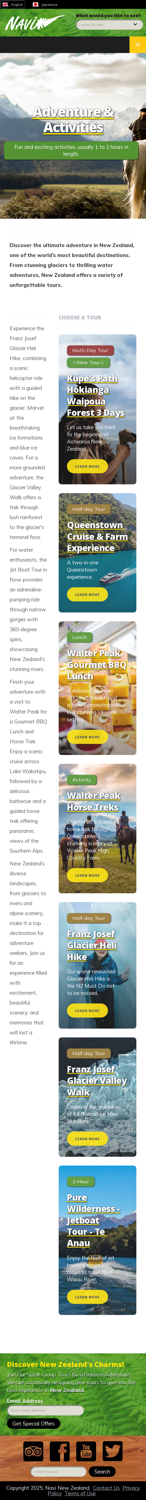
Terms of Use (80, 1493)
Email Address (25, 1401)
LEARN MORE (87, 476)
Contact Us (106, 1488)
